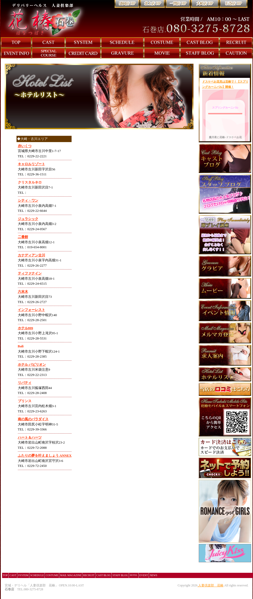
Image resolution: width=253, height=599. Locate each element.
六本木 (23, 292)
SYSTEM (23, 575)
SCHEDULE (37, 575)
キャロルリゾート (31, 164)
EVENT (143, 575)
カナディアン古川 (31, 255)
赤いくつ (24, 146)
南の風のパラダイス (33, 419)
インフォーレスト (31, 310)
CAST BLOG (103, 575)
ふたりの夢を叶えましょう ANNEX (45, 455)
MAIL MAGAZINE (70, 575)
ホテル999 (25, 328)
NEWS (153, 575)
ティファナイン (30, 273)
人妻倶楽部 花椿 (210, 585)
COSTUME (52, 575)
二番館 (23, 237)
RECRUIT (88, 575)
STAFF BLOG (120, 575)
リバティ (24, 383)
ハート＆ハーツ (30, 437)
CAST (12, 575)
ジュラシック (28, 219)
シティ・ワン (28, 200)
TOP (5, 575)
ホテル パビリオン (32, 364)
